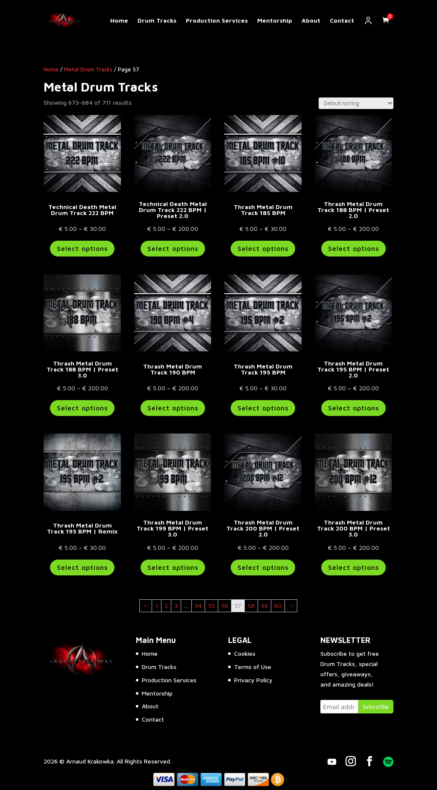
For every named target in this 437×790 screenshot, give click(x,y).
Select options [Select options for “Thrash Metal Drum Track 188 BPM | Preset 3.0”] (82, 408)
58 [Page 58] (251, 605)
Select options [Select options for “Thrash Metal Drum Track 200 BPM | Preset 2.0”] (263, 567)
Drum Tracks (157, 21)
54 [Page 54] (198, 605)
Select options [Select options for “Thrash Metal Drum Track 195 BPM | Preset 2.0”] (353, 408)
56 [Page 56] (224, 605)
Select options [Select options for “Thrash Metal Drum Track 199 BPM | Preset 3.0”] (172, 567)
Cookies (244, 653)
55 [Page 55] (211, 605)
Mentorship (274, 21)
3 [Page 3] (176, 605)
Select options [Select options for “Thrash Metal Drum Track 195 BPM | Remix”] (82, 567)
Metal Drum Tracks (88, 69)
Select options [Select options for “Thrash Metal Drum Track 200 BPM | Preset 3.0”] (353, 567)
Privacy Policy (253, 680)
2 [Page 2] (166, 605)
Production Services (217, 21)
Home (119, 21)
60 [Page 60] (278, 605)
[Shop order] (356, 103)
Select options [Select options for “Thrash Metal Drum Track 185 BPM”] (263, 248)
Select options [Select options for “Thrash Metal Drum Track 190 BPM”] (172, 408)
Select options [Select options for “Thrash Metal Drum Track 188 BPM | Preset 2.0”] (353, 248)
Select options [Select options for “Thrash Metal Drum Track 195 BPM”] (263, 408)
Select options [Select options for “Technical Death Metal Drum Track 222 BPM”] (82, 248)
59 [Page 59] (264, 605)
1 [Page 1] (156, 605)
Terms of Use (252, 666)
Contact (342, 21)
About (311, 21)
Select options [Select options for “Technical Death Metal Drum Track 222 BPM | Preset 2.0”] (172, 248)
